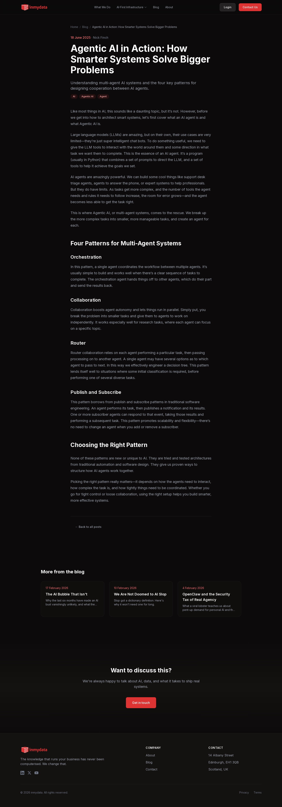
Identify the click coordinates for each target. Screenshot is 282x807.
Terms (258, 792)
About (169, 7)
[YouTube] (36, 773)
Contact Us (250, 7)
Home (74, 27)
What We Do (102, 7)
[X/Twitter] (29, 773)
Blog (156, 7)
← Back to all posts (88, 526)
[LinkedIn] (22, 773)
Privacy (244, 792)
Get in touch (141, 703)
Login (227, 7)
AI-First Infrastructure (132, 7)
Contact (151, 769)
